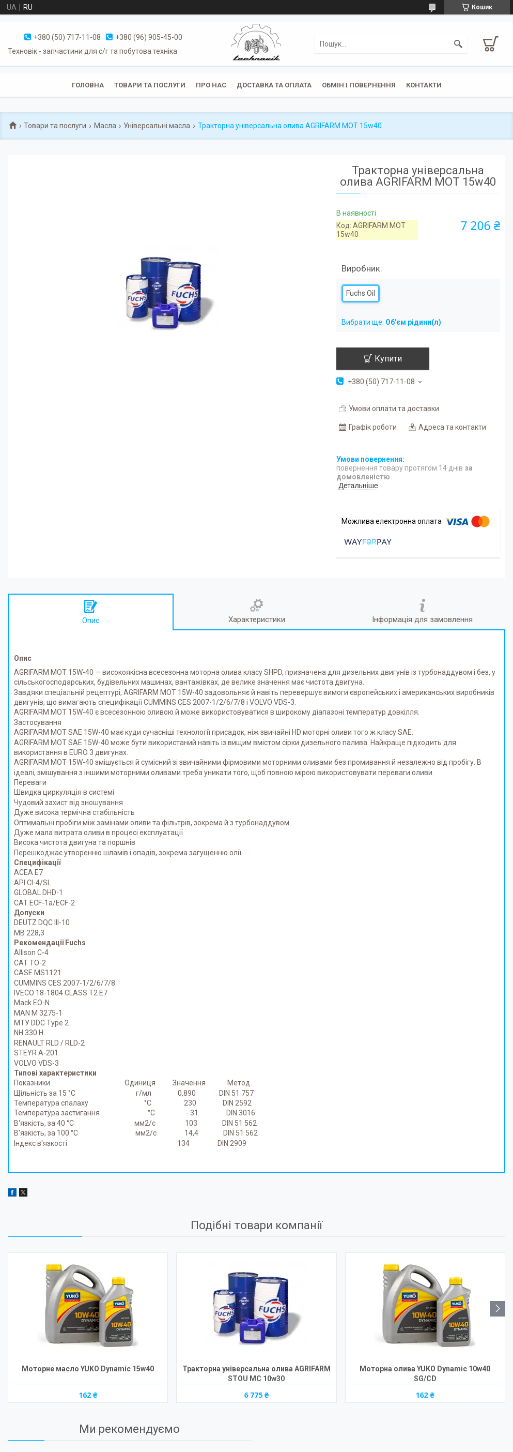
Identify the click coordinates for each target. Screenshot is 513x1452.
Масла (105, 126)
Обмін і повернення (359, 85)
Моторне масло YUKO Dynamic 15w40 (88, 1369)
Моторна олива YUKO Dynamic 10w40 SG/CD (425, 1374)
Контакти (424, 85)
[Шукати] (458, 44)
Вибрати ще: (391, 322)
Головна (88, 85)
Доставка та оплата (274, 85)
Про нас (211, 85)
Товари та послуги (149, 85)
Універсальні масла (156, 126)
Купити (388, 359)
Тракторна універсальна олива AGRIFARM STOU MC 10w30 (256, 1374)
